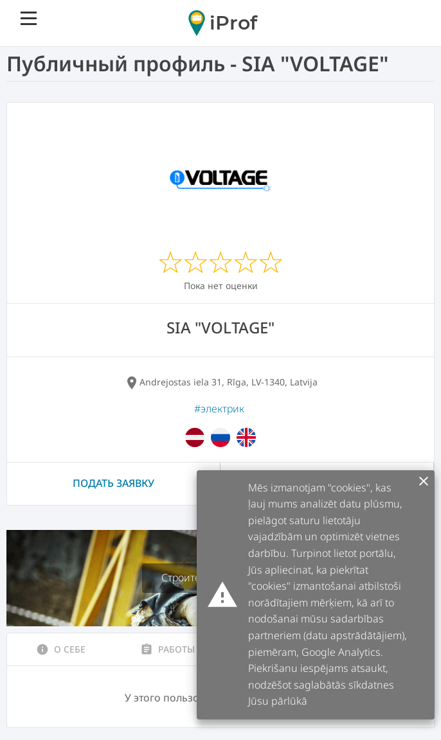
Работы (167, 649)
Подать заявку (113, 483)
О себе (61, 649)
